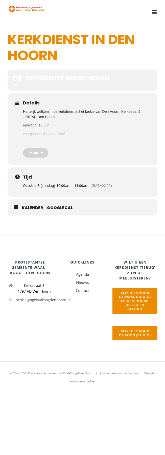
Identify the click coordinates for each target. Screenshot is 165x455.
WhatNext (90, 381)
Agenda (82, 274)
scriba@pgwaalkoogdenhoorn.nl (34, 299)
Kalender (32, 207)
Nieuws (82, 282)
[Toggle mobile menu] (154, 12)
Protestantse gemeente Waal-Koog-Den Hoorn (60, 373)
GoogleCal (60, 207)
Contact (82, 290)
